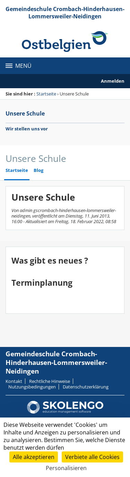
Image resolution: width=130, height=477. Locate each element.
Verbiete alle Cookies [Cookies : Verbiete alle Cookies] (92, 457)
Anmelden (112, 81)
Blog (38, 170)
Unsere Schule (25, 113)
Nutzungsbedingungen (32, 386)
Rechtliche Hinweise (49, 381)
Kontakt (14, 381)
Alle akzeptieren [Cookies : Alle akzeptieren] (33, 457)
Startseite (46, 94)
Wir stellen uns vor (27, 129)
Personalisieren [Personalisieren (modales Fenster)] (66, 468)
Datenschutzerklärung (86, 386)
